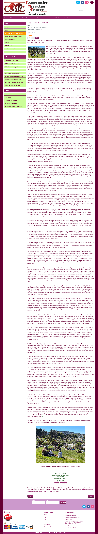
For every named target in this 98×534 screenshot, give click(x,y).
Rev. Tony (66, 18)
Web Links (8, 97)
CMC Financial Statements (12, 70)
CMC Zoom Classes (48, 527)
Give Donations (31, 491)
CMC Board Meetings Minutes (13, 67)
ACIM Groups (58, 18)
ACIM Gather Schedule (11, 103)
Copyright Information (11, 100)
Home (5, 18)
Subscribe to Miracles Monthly (13, 79)
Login (92, 2)
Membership (46, 524)
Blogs (6, 30)
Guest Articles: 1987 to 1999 (12, 85)
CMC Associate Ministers (12, 63)
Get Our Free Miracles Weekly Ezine (14, 76)
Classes (7, 42)
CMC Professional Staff (11, 60)
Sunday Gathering (10, 39)
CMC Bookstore (9, 45)
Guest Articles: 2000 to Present (13, 36)
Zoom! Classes (25, 18)
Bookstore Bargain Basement (13, 49)
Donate (39, 18)
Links (33, 18)
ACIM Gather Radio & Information (14, 106)
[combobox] (86, 10)
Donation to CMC (9, 52)
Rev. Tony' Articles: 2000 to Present (14, 33)
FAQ (11, 18)
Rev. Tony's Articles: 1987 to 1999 (14, 82)
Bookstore (17, 18)
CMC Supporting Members (12, 73)
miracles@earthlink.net (60, 482)
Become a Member (48, 18)
